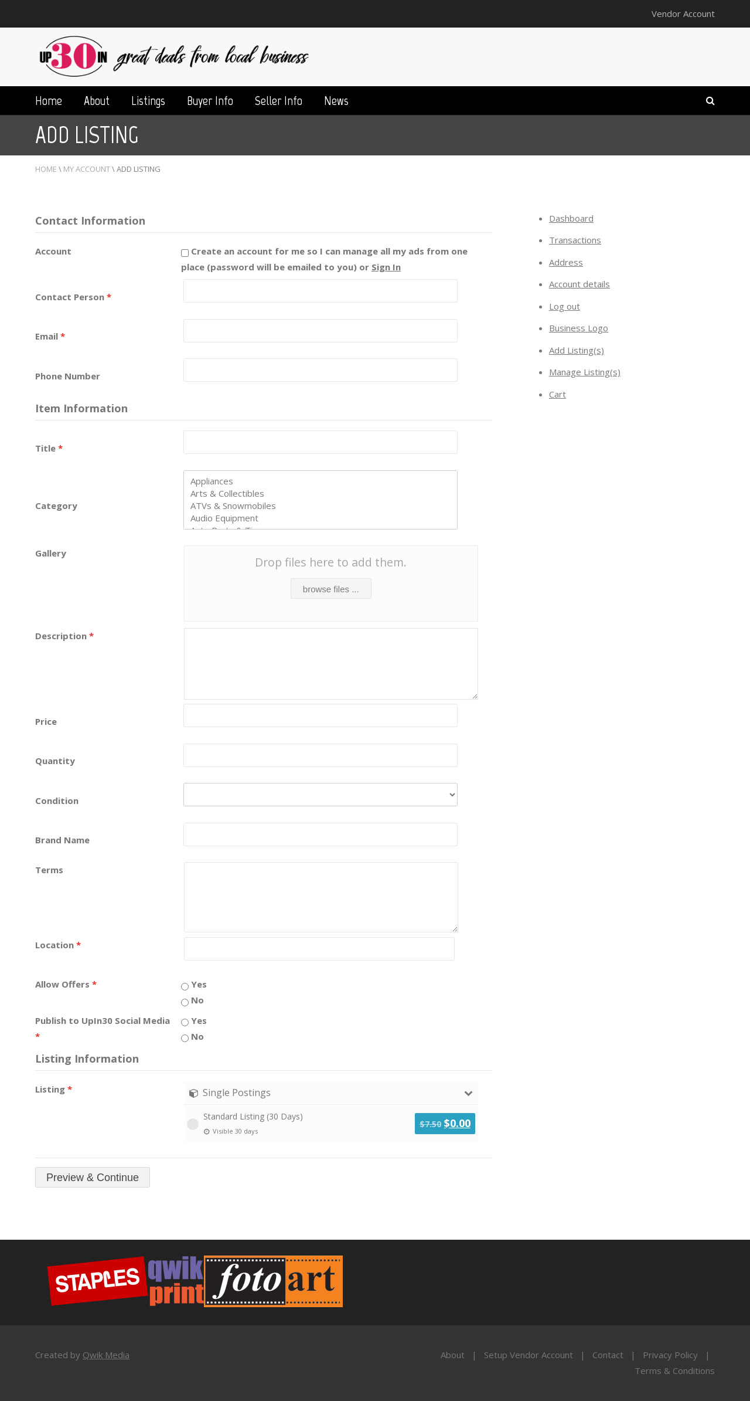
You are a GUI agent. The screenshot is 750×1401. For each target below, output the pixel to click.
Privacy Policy (670, 1355)
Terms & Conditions (675, 1370)
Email (50, 336)
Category (56, 505)
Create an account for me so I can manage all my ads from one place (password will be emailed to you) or (324, 259)
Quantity (55, 760)
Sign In (386, 267)
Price (46, 721)
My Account (86, 169)
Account (53, 251)
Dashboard (571, 218)
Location (58, 945)
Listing (53, 1089)
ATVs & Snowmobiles (320, 506)
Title (49, 448)
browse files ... (331, 589)
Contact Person (73, 297)
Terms (49, 870)
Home (48, 100)
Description (64, 636)
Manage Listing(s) (585, 372)
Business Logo (578, 328)
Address (566, 262)
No (192, 1000)
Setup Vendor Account (528, 1355)
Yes (194, 984)
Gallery (50, 553)
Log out (564, 306)
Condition (57, 800)
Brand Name (62, 840)
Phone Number (67, 376)
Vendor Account (683, 13)
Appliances (320, 481)
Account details (579, 284)
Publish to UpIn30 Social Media (102, 1028)
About (97, 100)
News (336, 100)
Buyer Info (210, 100)
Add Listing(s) (576, 350)
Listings (148, 100)
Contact (607, 1355)
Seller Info (278, 100)
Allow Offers (66, 984)
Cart (557, 394)
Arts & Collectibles (320, 493)
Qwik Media (106, 1355)
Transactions (575, 240)
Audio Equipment (320, 518)
